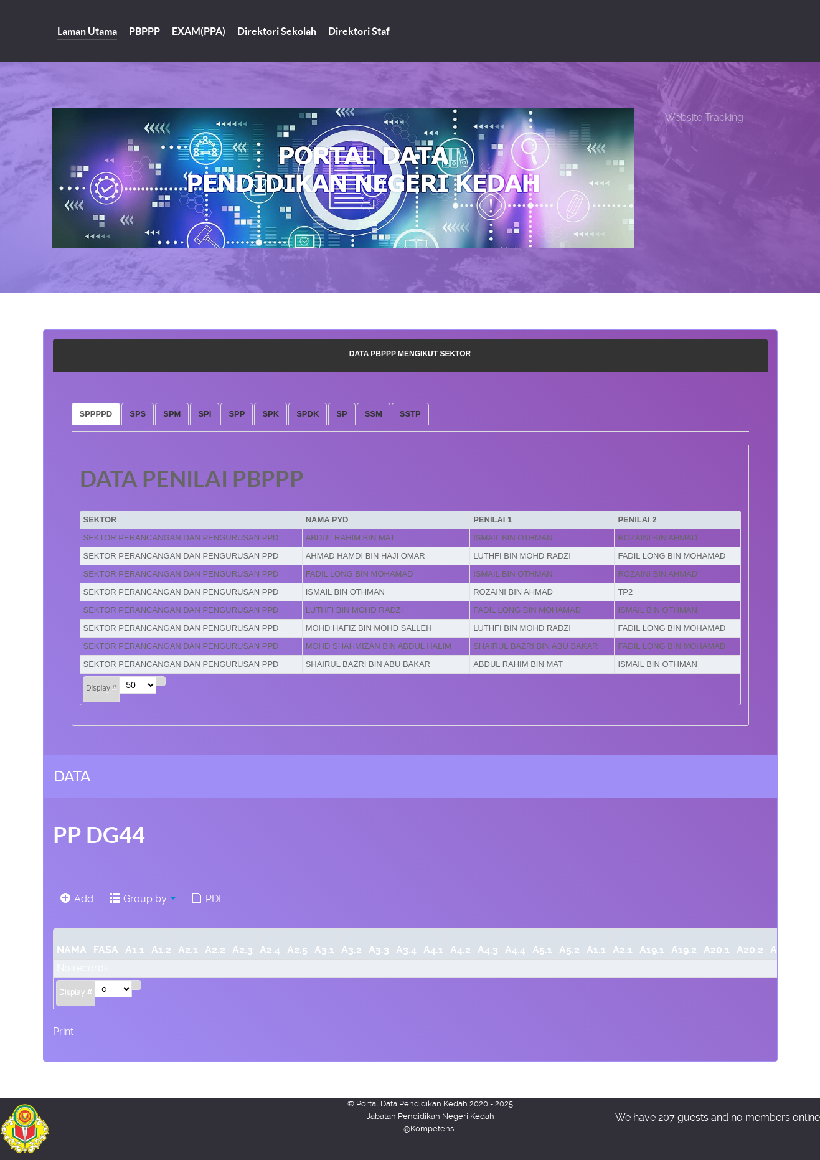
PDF (208, 899)
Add (76, 899)
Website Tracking (704, 117)
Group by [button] (143, 899)
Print (63, 1031)
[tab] (96, 414)
